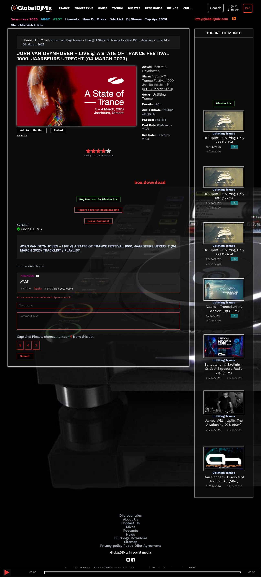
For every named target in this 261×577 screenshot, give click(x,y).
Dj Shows (124, 19)
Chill (187, 8)
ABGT (42, 19)
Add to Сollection (31, 124)
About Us (130, 513)
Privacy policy (113, 537)
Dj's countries (130, 510)
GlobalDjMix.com (107, 560)
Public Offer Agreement (141, 537)
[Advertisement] (91, 159)
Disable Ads (224, 97)
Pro (244, 8)
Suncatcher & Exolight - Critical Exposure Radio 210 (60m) (224, 363)
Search (215, 8)
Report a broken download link (98, 199)
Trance (64, 8)
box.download (151, 172)
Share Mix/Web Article (172, 19)
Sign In (230, 6)
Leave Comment (98, 211)
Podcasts (130, 524)
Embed (58, 124)
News (130, 527)
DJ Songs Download (130, 531)
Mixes (130, 520)
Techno (117, 8)
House (102, 8)
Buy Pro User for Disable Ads (98, 189)
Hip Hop (172, 8)
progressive (83, 8)
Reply (37, 278)
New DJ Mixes (87, 19)
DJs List (107, 19)
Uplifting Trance (164, 89)
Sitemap (130, 534)
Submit (25, 346)
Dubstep (134, 8)
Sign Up (231, 9)
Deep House (153, 8)
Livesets (67, 19)
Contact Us (130, 517)
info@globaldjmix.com (211, 19)
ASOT (54, 19)
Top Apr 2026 (144, 19)
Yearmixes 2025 (23, 19)
